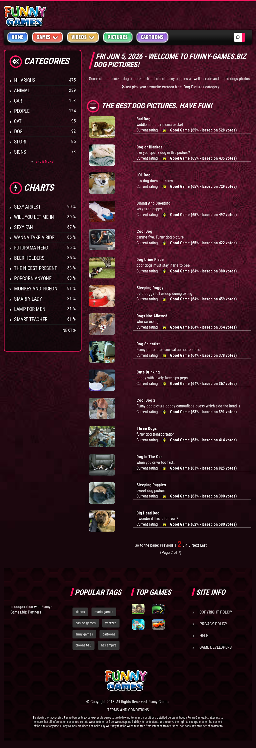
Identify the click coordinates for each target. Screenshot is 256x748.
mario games (103, 612)
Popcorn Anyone (32, 278)
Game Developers (216, 647)
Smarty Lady (28, 299)
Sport (20, 142)
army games (84, 634)
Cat (18, 121)
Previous (167, 545)
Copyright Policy (216, 612)
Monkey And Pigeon (35, 289)
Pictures (118, 37)
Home (18, 37)
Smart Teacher (31, 319)
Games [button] (47, 37)
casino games (86, 623)
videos (80, 612)
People (22, 111)
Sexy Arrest (27, 207)
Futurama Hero (31, 248)
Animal (22, 91)
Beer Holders (29, 258)
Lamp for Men (29, 309)
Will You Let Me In (34, 217)
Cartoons (152, 37)
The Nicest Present (35, 268)
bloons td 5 (84, 645)
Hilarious (24, 80)
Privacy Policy (213, 624)
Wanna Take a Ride (34, 238)
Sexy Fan (23, 227)
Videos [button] (83, 37)
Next (69, 330)
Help (204, 635)
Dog (18, 131)
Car (18, 101)
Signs (20, 152)
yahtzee (110, 623)
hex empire (108, 645)
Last (203, 545)
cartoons (109, 634)
